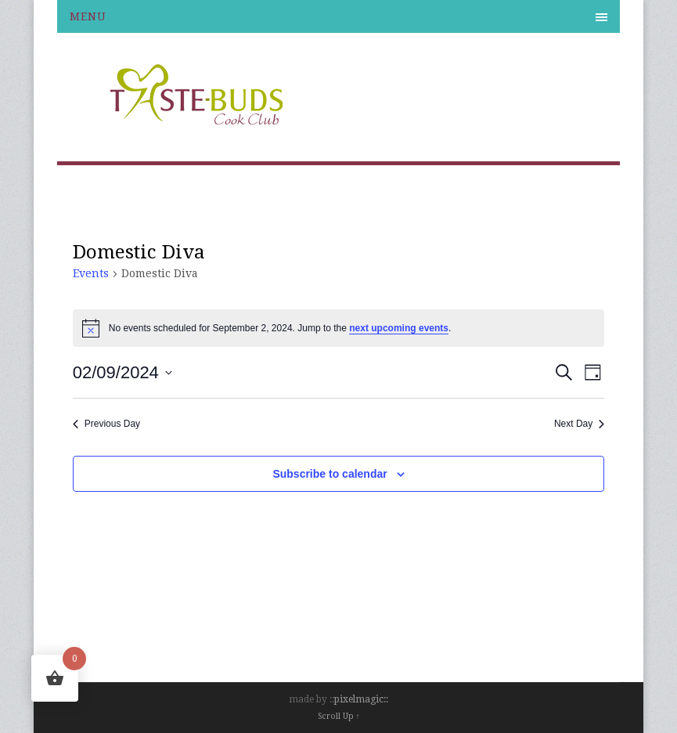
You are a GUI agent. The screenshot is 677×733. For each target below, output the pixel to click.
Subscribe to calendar (329, 474)
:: (386, 699)
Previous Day (106, 423)
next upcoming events (398, 328)
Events (91, 273)
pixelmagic (359, 699)
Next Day (579, 423)
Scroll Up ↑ (339, 716)
